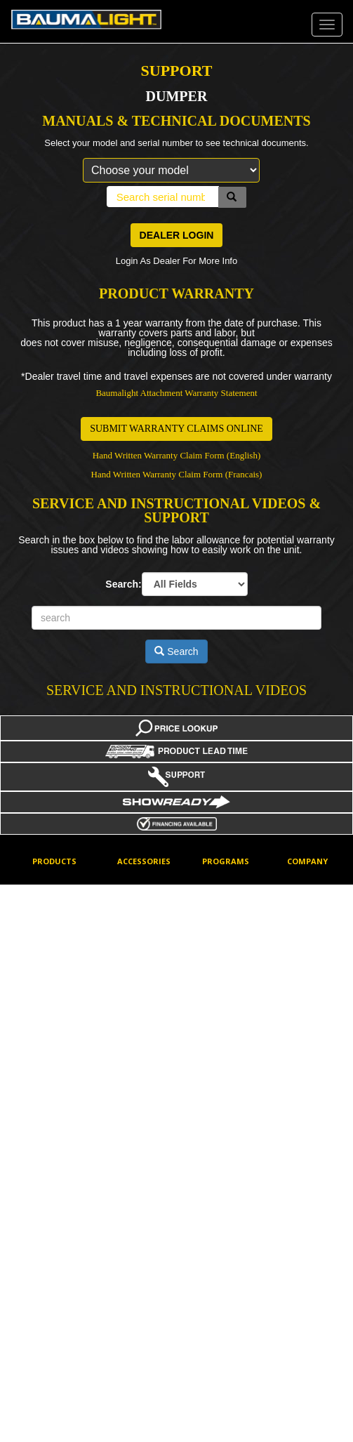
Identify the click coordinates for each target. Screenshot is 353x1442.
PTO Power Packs (54, 1160)
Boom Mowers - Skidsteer (61, 940)
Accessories (144, 861)
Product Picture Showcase (231, 1240)
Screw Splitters (60, 1238)
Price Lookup (226, 1163)
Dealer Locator (314, 925)
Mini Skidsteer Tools (143, 1065)
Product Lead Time (227, 1197)
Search (176, 651)
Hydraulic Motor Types (146, 1021)
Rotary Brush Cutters (56, 1203)
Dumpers (49, 1000)
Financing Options (220, 978)
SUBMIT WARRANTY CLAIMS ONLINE (176, 428)
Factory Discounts (220, 934)
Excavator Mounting (135, 978)
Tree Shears (55, 1363)
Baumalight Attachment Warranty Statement (176, 393)
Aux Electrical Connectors (142, 890)
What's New (224, 1300)
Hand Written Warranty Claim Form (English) (177, 455)
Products (54, 861)
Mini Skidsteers (60, 1125)
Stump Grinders (61, 1263)
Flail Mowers (55, 1050)
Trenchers (51, 1414)
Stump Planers (60, 1288)
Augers (45, 881)
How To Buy (309, 950)
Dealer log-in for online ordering (232, 890)
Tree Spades (56, 1389)
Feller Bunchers (61, 1025)
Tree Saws (52, 1338)
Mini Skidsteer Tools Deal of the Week (233, 1074)
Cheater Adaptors (134, 934)
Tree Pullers (54, 1313)
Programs (225, 861)
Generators (53, 1075)
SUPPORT (177, 70)
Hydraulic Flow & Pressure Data (233, 1021)
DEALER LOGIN (177, 235)
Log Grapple (55, 1100)
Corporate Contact (305, 890)
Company (307, 861)
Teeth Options (143, 1100)
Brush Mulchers (61, 975)
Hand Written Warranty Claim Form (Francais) (176, 474)
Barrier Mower (58, 906)
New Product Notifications (226, 1128)
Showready (223, 1276)
